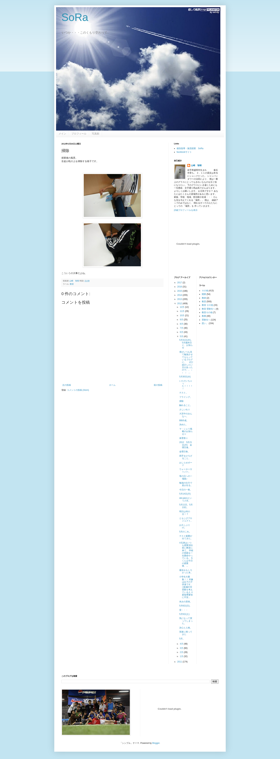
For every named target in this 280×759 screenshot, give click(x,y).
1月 (182, 656)
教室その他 (207, 312)
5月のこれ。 (185, 531)
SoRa (74, 17)
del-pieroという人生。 (185, 499)
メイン (62, 133)
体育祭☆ (183, 438)
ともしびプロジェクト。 (186, 519)
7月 (182, 328)
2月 (182, 652)
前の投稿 (158, 385)
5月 (182, 336)
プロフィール (78, 133)
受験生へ (206, 320)
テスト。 (183, 392)
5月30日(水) (185, 376)
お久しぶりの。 (184, 526)
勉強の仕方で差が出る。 (186, 484)
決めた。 (183, 424)
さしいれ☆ (184, 409)
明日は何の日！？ (184, 512)
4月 (182, 644)
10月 (182, 315)
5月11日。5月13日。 (186, 505)
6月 (182, 332)
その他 (205, 290)
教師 (204, 298)
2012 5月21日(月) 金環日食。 (185, 445)
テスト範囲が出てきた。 (186, 537)
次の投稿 (66, 385)
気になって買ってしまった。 (186, 621)
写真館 (95, 133)
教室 (72, 284)
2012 (180, 303)
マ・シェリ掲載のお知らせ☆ (186, 431)
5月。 (182, 638)
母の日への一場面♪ (185, 477)
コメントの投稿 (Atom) (78, 390)
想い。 (205, 323)
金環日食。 (184, 451)
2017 (180, 282)
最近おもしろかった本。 (186, 571)
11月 (182, 311)
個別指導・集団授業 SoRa (190, 148)
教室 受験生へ (208, 309)
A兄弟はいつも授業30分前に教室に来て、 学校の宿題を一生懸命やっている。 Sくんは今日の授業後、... (186, 554)
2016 (180, 286)
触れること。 (185, 405)
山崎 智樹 (196, 165)
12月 (182, 307)
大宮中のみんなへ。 (185, 414)
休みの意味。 (185, 601)
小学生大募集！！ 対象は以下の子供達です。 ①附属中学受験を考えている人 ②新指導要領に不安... (186, 587)
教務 (204, 316)
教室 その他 (207, 305)
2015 (180, 291)
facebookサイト (184, 152)
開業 (204, 294)
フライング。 (185, 397)
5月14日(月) (185, 494)
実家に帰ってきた (185, 633)
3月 (182, 648)
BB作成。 (184, 420)
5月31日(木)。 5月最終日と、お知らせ (187, 344)
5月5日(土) (184, 614)
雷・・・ (183, 610)
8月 (182, 324)
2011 (180, 661)
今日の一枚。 (185, 489)
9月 (182, 319)
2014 (180, 295)
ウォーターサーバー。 (185, 470)
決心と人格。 (185, 627)
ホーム (112, 385)
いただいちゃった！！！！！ (186, 385)
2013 (180, 299)
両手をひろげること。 (185, 457)
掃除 (181, 401)
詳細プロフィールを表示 (186, 210)
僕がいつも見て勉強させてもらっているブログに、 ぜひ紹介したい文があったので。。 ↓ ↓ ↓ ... (186, 362)
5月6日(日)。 (185, 605)
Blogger (156, 743)
